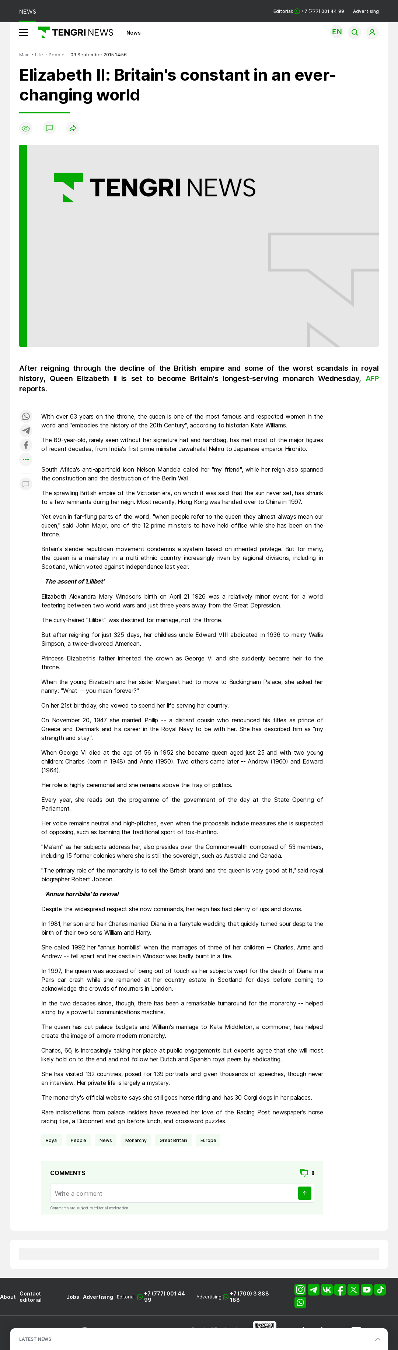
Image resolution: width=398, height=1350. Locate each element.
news (106, 1140)
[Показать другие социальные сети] (25, 460)
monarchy (136, 1140)
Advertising (366, 11)
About (8, 1297)
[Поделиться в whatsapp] (25, 417)
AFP (372, 378)
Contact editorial (31, 1296)
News (133, 32)
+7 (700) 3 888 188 (249, 1296)
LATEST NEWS (35, 1339)
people (78, 1140)
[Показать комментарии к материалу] (25, 484)
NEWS (27, 11)
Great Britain (173, 1140)
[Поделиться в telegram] (25, 431)
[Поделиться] (73, 128)
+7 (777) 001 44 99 (164, 1296)
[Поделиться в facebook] (25, 445)
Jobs (72, 1297)
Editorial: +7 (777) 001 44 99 (308, 11)
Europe (208, 1140)
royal (51, 1140)
